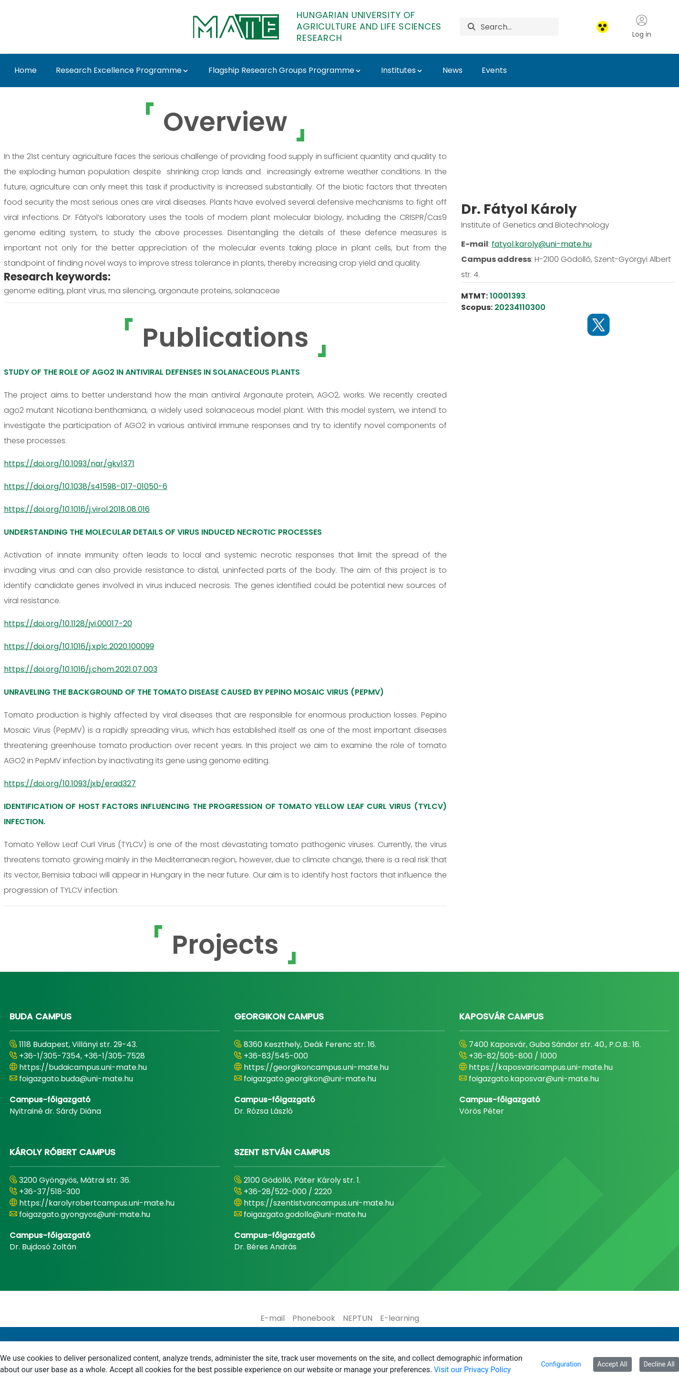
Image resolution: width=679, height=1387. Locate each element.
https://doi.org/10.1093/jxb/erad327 (70, 783)
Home (25, 70)
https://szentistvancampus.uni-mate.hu (319, 1202)
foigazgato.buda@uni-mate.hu (76, 1078)
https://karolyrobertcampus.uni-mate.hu (97, 1202)
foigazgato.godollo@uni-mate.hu (305, 1214)
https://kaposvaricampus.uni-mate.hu (541, 1067)
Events (494, 70)
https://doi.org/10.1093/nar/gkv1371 (69, 463)
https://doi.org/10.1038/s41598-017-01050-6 (85, 486)
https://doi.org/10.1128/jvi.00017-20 (68, 623)
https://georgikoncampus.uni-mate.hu (316, 1067)
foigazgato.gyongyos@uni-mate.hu (84, 1214)
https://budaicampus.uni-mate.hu (83, 1067)
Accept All (612, 1364)
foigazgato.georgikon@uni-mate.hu (310, 1078)
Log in (641, 26)
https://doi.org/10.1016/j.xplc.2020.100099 (79, 646)
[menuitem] (272, 1318)
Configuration (561, 1364)
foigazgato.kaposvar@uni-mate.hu (534, 1078)
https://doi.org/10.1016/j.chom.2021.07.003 (80, 669)
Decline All (659, 1364)
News (452, 70)
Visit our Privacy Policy (472, 1369)
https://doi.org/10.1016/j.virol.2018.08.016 (77, 509)
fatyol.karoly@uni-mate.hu (542, 281)
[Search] (519, 27)
